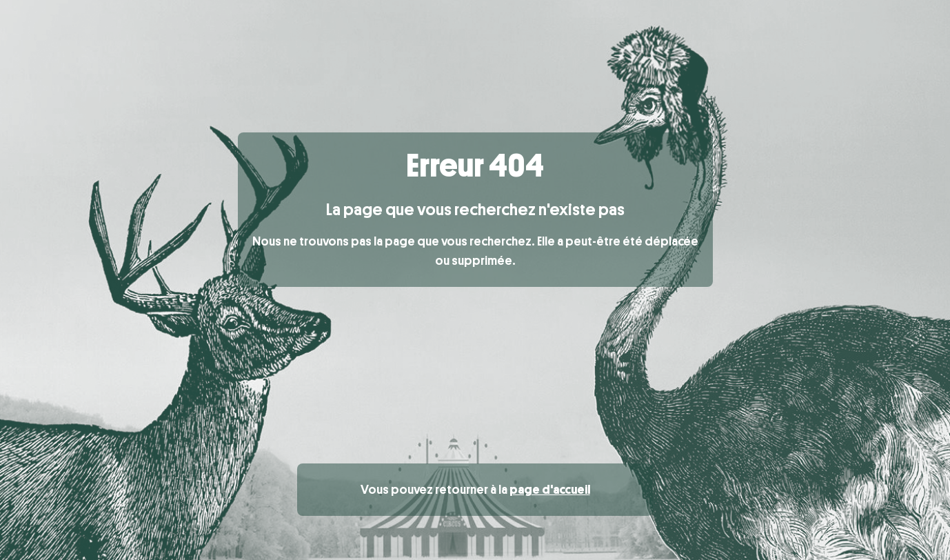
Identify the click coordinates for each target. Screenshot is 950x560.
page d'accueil (549, 489)
